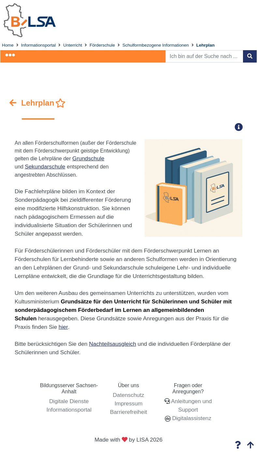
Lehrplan (205, 45)
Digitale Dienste (69, 401)
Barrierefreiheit (128, 412)
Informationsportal (38, 45)
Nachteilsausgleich (112, 344)
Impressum (129, 403)
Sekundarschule (45, 166)
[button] (240, 127)
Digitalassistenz (191, 418)
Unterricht (72, 45)
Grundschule (88, 158)
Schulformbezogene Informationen (155, 45)
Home (8, 45)
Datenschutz (128, 395)
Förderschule (102, 45)
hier (63, 327)
